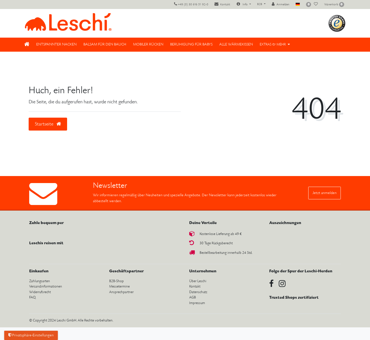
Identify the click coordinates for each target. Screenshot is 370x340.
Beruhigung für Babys (191, 44)
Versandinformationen (45, 286)
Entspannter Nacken (56, 44)
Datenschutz (198, 292)
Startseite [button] (48, 124)
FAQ (32, 297)
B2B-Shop (116, 281)
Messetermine (119, 286)
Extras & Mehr (273, 44)
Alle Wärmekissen (236, 44)
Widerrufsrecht (40, 292)
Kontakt (194, 286)
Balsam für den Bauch (104, 44)
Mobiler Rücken (148, 44)
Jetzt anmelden (324, 193)
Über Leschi (197, 281)
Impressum (197, 303)
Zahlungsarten (39, 281)
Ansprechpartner (121, 292)
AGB (192, 297)
